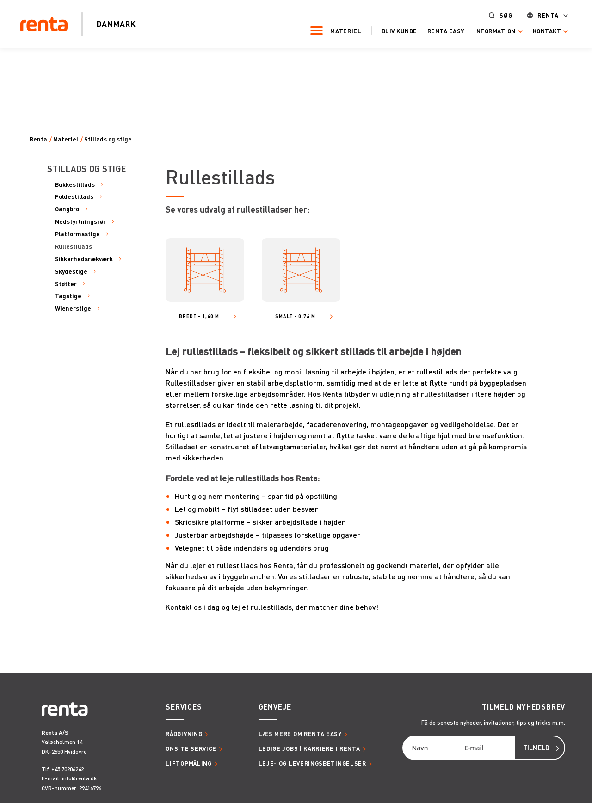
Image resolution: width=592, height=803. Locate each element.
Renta (545, 15)
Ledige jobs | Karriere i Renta (309, 748)
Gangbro (67, 209)
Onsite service (191, 748)
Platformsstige (77, 234)
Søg (502, 15)
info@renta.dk (79, 778)
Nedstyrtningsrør (80, 221)
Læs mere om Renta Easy (300, 733)
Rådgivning (184, 733)
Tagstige (68, 296)
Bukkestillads (75, 184)
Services (184, 706)
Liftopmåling (188, 763)
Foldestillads (74, 196)
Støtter (66, 284)
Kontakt (544, 31)
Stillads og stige (108, 139)
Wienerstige (73, 308)
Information (492, 31)
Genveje (275, 706)
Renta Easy (442, 31)
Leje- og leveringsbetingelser (312, 763)
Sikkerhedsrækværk (84, 259)
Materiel (343, 31)
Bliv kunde (396, 31)
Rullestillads (73, 246)
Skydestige (71, 271)
